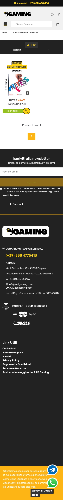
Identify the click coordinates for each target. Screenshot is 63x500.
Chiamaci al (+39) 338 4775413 (31, 3)
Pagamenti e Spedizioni (16, 364)
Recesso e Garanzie (14, 368)
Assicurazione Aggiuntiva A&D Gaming (25, 372)
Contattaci (9, 348)
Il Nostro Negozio (12, 352)
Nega (35, 494)
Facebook (16, 204)
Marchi (6, 356)
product (16, 70)
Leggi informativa (11, 195)
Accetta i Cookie (42, 490)
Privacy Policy (10, 360)
